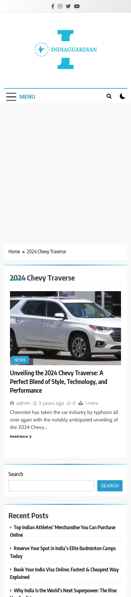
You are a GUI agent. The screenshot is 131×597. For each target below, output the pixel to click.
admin (23, 403)
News (20, 360)
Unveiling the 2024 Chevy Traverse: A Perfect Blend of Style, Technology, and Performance (58, 381)
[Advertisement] (60, 166)
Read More (21, 436)
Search (15, 473)
